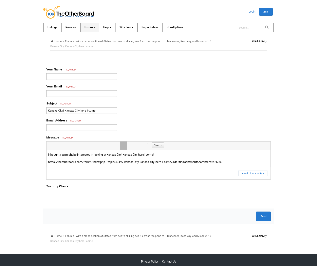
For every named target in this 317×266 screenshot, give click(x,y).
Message (59, 137)
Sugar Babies (150, 27)
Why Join (126, 27)
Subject (58, 103)
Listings (52, 27)
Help (107, 27)
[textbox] (158, 158)
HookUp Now (175, 27)
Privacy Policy (149, 261)
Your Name (61, 69)
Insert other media (253, 173)
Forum (90, 27)
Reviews (71, 27)
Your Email (60, 86)
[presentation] (77, 197)
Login (252, 11)
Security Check (57, 186)
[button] (50, 146)
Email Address (63, 120)
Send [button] (263, 216)
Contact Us (169, 261)
